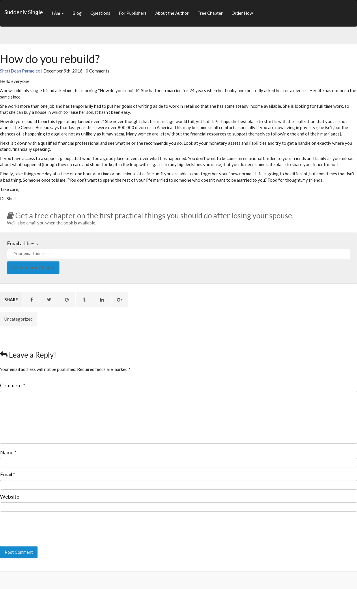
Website (9, 496)
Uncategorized (18, 319)
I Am (58, 13)
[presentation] (39, 525)
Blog (77, 13)
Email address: (23, 243)
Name (8, 452)
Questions (100, 13)
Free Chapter (210, 13)
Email (7, 474)
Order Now (242, 13)
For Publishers (133, 13)
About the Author (172, 13)
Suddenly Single (23, 12)
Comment (12, 385)
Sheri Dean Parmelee (20, 70)
